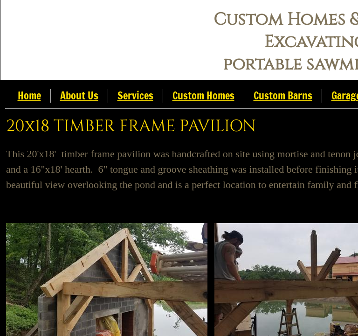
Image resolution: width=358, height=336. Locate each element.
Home (29, 95)
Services (135, 95)
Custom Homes (203, 95)
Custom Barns (283, 95)
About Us (79, 95)
